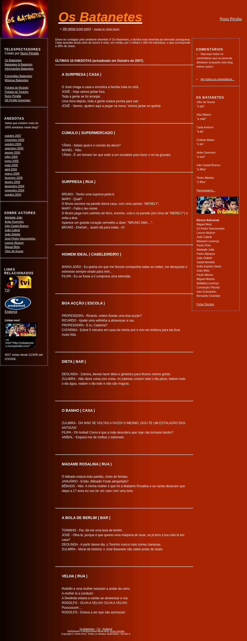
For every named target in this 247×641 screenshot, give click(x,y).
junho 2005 (12, 160)
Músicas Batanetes (16, 80)
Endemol (18, 310)
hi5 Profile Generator (17, 100)
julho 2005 (11, 156)
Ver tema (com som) (77, 29)
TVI (18, 288)
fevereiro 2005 (14, 177)
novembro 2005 (14, 139)
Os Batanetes (13, 60)
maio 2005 (11, 165)
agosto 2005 (12, 152)
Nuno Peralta (231, 19)
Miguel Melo (12, 246)
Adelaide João (14, 217)
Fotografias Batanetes (18, 76)
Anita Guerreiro (14, 221)
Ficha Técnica (205, 304)
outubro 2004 (13, 194)
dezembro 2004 (14, 186)
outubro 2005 (13, 144)
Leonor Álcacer (14, 242)
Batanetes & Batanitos (18, 64)
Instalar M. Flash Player (107, 29)
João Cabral (12, 230)
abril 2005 (11, 169)
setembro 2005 (14, 148)
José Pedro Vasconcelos (20, 238)
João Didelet (12, 234)
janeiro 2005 (12, 182)
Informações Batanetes (19, 68)
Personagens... (206, 190)
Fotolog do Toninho (16, 91)
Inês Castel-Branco (17, 225)
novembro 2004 (14, 190)
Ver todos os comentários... (217, 79)
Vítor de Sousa (14, 251)
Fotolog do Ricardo (16, 87)
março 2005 (12, 173)
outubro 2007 (13, 135)
